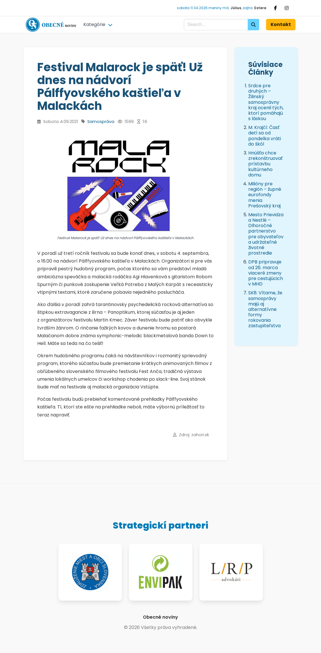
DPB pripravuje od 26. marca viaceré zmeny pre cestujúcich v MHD (265, 273)
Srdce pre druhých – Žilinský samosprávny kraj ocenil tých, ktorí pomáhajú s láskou (265, 102)
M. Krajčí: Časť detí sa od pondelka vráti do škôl (264, 135)
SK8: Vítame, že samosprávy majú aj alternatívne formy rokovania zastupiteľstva (265, 309)
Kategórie (94, 24)
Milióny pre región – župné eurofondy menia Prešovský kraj (264, 194)
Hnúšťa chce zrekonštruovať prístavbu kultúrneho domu (265, 164)
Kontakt (281, 24)
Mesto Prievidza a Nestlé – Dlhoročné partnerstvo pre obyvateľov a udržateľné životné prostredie (265, 233)
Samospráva (100, 121)
